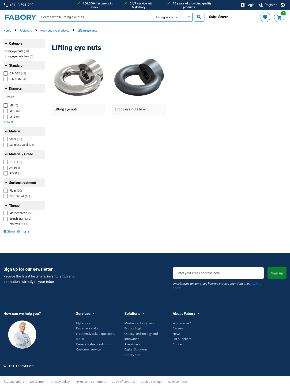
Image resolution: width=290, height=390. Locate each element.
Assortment (132, 344)
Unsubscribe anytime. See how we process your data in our (217, 285)
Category (16, 43)
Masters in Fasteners (139, 323)
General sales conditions (93, 344)
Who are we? (182, 323)
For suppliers (182, 339)
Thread (14, 206)
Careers (178, 328)
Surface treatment (22, 183)
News (177, 334)
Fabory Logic (133, 328)
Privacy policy (60, 381)
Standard (16, 65)
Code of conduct (123, 381)
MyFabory (83, 323)
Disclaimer (37, 381)
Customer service (88, 349)
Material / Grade (21, 154)
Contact (178, 344)
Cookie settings (151, 381)
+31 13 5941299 (18, 5)
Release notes (178, 381)
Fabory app (132, 355)
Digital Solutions (135, 349)
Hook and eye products (54, 30)
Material (15, 131)
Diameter (16, 88)
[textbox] (96, 17)
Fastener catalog (87, 328)
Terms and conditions (90, 381)
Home (7, 30)
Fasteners (25, 30)
